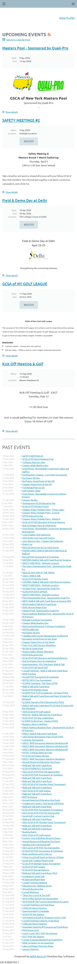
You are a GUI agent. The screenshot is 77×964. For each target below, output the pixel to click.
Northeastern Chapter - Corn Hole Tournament (44, 474)
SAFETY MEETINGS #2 (21, 120)
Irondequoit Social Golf (33, 876)
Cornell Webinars (30, 892)
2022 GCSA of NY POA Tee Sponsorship (41, 812)
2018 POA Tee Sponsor (33, 914)
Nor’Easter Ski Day (31, 632)
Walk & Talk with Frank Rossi (35, 686)
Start (14, 58)
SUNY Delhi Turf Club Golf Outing (38, 537)
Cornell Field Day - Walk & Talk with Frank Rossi (45, 670)
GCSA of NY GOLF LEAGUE (24, 283)
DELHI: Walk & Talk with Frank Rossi (39, 604)
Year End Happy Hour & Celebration (39, 525)
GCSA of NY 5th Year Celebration (38, 717)
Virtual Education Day (32, 888)
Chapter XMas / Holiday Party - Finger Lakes (43, 509)
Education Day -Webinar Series (37, 885)
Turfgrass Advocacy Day (33, 462)
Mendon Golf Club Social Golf (36, 844)
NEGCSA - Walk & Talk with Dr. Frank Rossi (42, 714)
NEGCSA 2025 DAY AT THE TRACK (38, 572)
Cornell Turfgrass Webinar (34, 882)
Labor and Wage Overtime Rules (37, 946)
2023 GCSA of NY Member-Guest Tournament (44, 784)
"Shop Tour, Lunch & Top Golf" (36, 895)
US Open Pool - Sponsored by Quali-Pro (41, 588)
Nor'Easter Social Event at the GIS (38, 481)
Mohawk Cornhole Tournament (37, 619)
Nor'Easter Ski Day (31, 478)
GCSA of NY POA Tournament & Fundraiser (42, 774)
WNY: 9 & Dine (29, 673)
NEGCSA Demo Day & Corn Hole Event (40, 547)
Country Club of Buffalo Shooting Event (41, 838)
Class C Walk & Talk (31, 575)
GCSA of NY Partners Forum (35, 506)
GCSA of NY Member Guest (35, 578)
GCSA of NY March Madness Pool (37, 459)
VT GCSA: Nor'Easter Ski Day (35, 755)
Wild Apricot (38, 956)
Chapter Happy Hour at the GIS (37, 484)
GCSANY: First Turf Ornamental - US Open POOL (45, 692)
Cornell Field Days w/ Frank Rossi (38, 904)
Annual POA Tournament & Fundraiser (40, 556)
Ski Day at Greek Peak (32, 648)
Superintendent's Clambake (35, 911)
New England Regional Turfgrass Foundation (43, 626)
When (13, 130)
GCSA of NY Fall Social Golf (35, 667)
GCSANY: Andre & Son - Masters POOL (40, 720)
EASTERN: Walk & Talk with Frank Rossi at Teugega (46, 559)
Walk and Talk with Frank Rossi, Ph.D (39, 873)
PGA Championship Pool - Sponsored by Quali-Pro (46, 597)
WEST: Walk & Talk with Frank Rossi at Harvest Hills (46, 601)
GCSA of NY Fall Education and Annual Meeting (44, 658)
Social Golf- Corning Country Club (38, 815)
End (14, 61)
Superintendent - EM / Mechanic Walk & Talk (43, 664)
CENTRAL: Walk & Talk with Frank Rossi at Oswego (46, 581)
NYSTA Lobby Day (30, 629)
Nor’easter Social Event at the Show (39, 638)
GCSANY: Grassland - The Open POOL (40, 683)
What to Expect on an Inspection (38, 942)
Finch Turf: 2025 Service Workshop (39, 645)
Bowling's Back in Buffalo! (34, 724)
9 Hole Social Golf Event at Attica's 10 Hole (43, 857)
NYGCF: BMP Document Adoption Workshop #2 (45, 749)
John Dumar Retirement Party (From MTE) (42, 736)
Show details (12, 112)
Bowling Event (29, 831)
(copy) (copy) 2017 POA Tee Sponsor (39, 933)
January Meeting (30, 949)
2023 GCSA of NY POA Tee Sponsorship (41, 771)
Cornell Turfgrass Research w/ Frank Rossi (42, 939)
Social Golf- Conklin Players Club (37, 860)
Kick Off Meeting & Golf (22, 363)
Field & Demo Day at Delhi (24, 200)
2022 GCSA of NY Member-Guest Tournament (44, 822)
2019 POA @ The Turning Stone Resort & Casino (45, 901)
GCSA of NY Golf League (33, 866)
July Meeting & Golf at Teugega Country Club (44, 917)
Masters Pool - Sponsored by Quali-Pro (35, 48)
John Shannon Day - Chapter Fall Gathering (42, 541)
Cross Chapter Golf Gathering (36, 534)
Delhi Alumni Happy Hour (34, 607)
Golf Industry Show (31, 490)
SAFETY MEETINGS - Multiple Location (40, 563)
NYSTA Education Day (32, 515)
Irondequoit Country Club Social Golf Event (43, 803)
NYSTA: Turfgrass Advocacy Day (37, 752)
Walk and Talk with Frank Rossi (37, 765)
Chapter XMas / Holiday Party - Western (41, 518)
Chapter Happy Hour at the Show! (38, 642)
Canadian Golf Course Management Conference (45, 635)
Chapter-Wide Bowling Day (35, 465)
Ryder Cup (27, 544)
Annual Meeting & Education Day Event (41, 762)
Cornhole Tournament (32, 739)
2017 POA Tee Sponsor (33, 936)
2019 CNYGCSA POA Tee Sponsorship (40, 898)
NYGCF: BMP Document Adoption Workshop (43, 759)
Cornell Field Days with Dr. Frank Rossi (40, 920)
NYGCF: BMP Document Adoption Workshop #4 (45, 743)
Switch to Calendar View (18, 39)
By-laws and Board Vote (33, 879)
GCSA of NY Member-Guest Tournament (41, 863)
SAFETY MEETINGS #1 (32, 456)
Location (12, 133)
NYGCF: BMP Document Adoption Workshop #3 (45, 746)
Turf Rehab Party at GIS (33, 487)
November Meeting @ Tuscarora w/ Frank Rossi (45, 927)
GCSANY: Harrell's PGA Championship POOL (43, 702)
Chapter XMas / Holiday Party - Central (40, 512)
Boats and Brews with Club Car (37, 854)
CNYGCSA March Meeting (34, 908)
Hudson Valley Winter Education (38, 651)
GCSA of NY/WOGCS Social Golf (37, 768)
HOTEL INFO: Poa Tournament (36, 680)
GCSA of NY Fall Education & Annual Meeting (43, 522)
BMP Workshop (29, 797)
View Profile (67, 17)
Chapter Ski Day (30, 500)
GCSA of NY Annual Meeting (35, 869)
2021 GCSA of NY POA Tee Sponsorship (41, 847)
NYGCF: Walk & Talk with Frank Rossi (39, 733)
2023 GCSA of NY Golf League (36, 790)
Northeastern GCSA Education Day (38, 503)
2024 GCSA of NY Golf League (36, 711)
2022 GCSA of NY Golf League (36, 835)
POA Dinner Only (30, 930)
